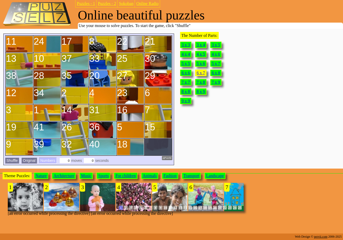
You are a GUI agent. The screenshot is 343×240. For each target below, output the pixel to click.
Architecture (63, 176)
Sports (103, 176)
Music (86, 176)
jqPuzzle (167, 158)
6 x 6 (186, 73)
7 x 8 (201, 82)
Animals (150, 176)
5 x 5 (186, 63)
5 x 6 (201, 63)
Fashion (170, 176)
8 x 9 (201, 91)
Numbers (47, 160)
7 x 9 (216, 82)
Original (29, 160)
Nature (41, 176)
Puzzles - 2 (107, 3)
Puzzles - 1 (86, 3)
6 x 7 (201, 73)
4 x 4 (186, 54)
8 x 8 (186, 91)
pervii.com (320, 236)
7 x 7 (186, 82)
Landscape (215, 176)
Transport (191, 176)
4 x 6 (216, 54)
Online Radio (147, 3)
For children (125, 176)
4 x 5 (201, 54)
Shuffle (12, 160)
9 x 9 (186, 101)
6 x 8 (216, 73)
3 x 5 (216, 45)
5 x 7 (216, 63)
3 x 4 (201, 45)
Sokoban (126, 3)
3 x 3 (186, 45)
